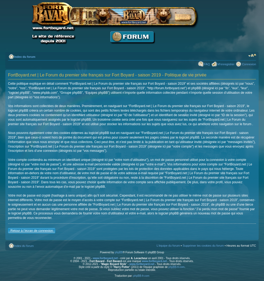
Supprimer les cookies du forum (203, 245)
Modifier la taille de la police (252, 55)
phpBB (119, 252)
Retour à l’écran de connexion (31, 231)
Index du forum (24, 56)
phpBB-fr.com (177, 267)
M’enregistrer (225, 64)
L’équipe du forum (168, 245)
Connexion (249, 64)
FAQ (207, 64)
